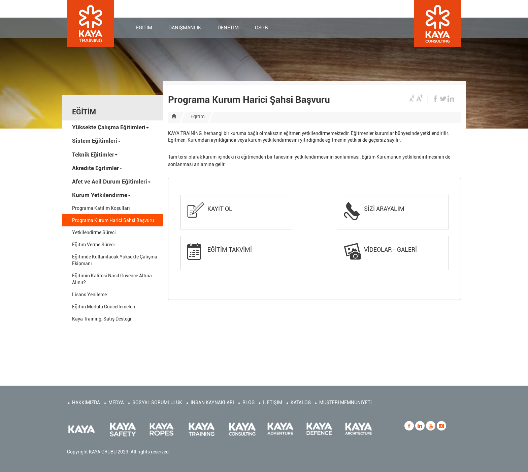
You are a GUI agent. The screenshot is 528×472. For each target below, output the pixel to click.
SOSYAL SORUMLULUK (157, 402)
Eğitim (197, 116)
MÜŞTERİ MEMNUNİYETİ (345, 402)
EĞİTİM (144, 28)
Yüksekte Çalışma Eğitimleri (110, 127)
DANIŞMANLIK (184, 28)
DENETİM (228, 28)
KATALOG (301, 402)
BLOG (248, 402)
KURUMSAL (279, 8)
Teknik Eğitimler (95, 154)
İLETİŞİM (247, 8)
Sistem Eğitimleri (96, 140)
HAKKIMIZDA (86, 402)
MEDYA (116, 402)
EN (407, 8)
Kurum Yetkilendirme (101, 195)
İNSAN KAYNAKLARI (212, 402)
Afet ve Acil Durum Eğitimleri (111, 181)
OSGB (261, 28)
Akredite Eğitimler (97, 168)
